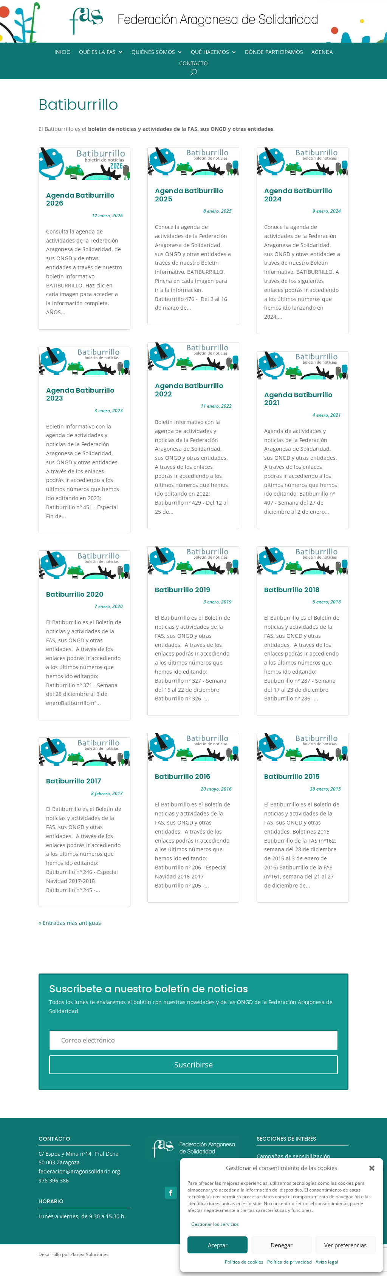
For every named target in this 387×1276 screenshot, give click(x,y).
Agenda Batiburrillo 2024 (298, 195)
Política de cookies (244, 1262)
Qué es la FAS (97, 52)
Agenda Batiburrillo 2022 (189, 390)
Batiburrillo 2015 (292, 776)
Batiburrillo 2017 (73, 781)
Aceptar (218, 1245)
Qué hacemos (210, 52)
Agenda (322, 52)
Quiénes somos (153, 52)
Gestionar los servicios (215, 1224)
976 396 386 (54, 1180)
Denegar (282, 1245)
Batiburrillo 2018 (292, 589)
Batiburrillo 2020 (75, 594)
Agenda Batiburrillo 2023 (80, 394)
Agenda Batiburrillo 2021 (298, 399)
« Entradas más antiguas (70, 922)
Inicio (62, 52)
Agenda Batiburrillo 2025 (189, 195)
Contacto (193, 64)
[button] (372, 1168)
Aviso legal (327, 1262)
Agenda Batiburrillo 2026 (80, 199)
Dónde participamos (274, 52)
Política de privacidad (289, 1262)
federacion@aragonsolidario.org (79, 1171)
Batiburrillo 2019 (182, 589)
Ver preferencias (345, 1245)
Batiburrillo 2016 (183, 776)
